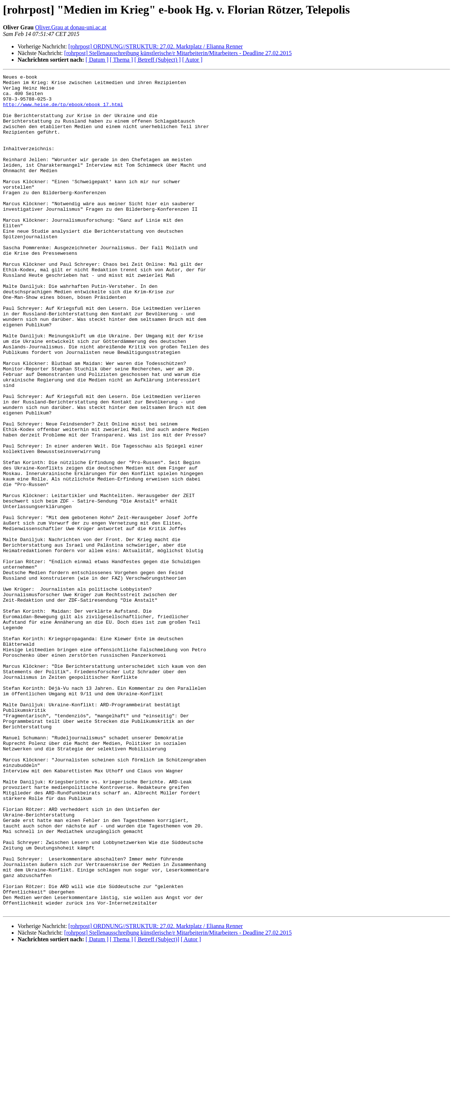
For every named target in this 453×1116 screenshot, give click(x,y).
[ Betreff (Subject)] (156, 1107)
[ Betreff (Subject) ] (157, 60)
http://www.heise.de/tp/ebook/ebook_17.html (63, 111)
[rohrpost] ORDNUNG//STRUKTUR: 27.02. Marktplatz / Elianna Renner (155, 46)
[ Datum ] (96, 60)
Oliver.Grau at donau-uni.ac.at (70, 27)
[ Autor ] (192, 60)
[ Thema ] (121, 60)
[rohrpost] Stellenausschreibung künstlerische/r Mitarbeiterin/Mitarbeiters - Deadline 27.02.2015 (178, 53)
